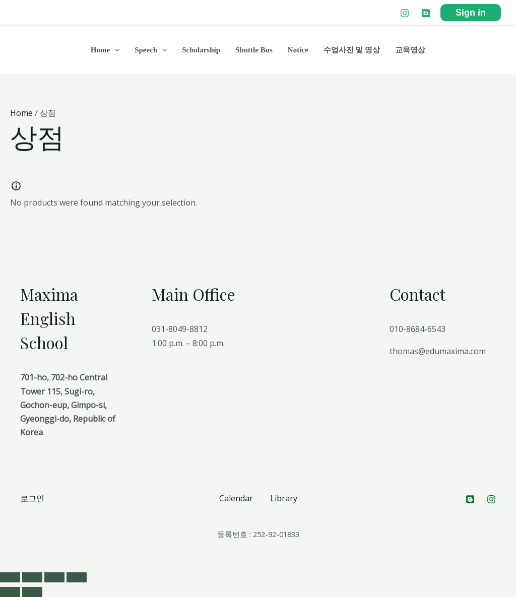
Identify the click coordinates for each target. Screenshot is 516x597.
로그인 (32, 498)
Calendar (236, 498)
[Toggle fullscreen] (54, 577)
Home (105, 50)
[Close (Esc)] (10, 577)
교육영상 (410, 50)
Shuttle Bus (254, 50)
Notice (298, 50)
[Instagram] (404, 13)
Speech (151, 50)
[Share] (32, 577)
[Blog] (425, 13)
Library (283, 498)
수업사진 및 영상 (352, 50)
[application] (114, 50)
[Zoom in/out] (77, 577)
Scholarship (201, 50)
